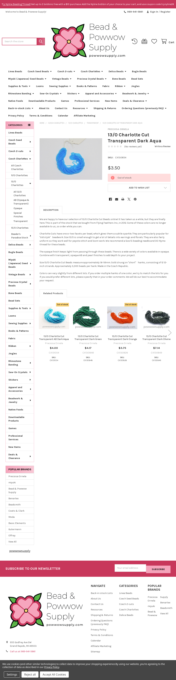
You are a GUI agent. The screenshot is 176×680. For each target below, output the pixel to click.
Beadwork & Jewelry (135, 94)
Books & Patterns (87, 87)
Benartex (13, 499)
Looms (40, 87)
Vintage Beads (62, 80)
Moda (11, 518)
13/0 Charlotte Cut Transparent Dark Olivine (156, 339)
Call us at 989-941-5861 (22, 651)
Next (169, 334)
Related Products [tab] (53, 294)
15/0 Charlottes (20, 229)
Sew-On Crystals (51, 94)
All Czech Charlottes (17, 168)
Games (65, 102)
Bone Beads (119, 80)
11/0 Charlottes (19, 176)
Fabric (105, 87)
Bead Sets (137, 80)
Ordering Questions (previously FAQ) (144, 109)
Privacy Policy (16, 116)
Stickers (73, 94)
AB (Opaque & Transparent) (21, 203)
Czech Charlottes (92, 72)
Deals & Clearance (135, 102)
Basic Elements (17, 524)
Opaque (18, 209)
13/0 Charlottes (21, 184)
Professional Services (87, 102)
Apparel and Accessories (101, 94)
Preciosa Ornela (17, 477)
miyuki (12, 483)
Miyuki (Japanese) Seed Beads (27, 80)
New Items (111, 102)
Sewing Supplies (60, 87)
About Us (44, 109)
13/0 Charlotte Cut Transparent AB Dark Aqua (54, 339)
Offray (11, 536)
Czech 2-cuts (66, 72)
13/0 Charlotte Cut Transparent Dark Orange (122, 339)
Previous (40, 334)
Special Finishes (18, 216)
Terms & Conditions (40, 116)
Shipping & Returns (105, 109)
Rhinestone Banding (21, 94)
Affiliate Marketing (84, 116)
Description (50, 211)
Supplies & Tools (19, 87)
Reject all (30, 674)
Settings (12, 674)
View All (12, 542)
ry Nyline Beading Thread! (17, 4)
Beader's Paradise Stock (21, 237)
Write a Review (162, 147)
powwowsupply (19, 552)
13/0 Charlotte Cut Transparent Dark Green (88, 339)
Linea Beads (15, 72)
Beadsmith (14, 505)
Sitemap (95, 651)
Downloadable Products (42, 102)
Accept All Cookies (54, 674)
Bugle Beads (139, 72)
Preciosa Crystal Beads (92, 80)
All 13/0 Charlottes (20, 195)
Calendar (63, 116)
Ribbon (120, 87)
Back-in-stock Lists (21, 109)
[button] (139, 189)
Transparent (21, 222)
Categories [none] (15, 126)
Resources (80, 109)
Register (165, 11)
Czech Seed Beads (40, 72)
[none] (71, 160)
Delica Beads (117, 72)
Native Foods (15, 102)
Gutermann (14, 530)
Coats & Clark (16, 512)
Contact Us (61, 109)
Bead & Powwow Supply (17, 491)
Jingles (135, 87)
